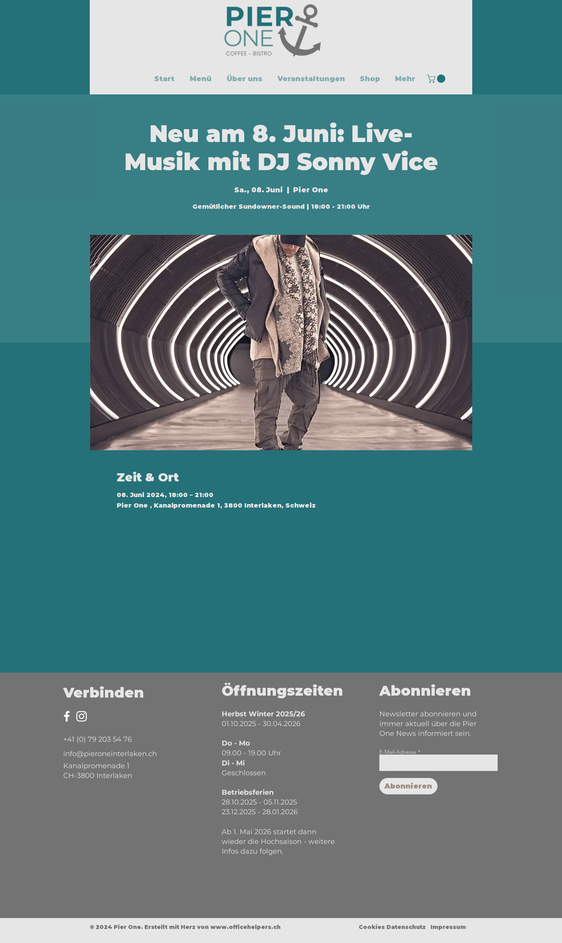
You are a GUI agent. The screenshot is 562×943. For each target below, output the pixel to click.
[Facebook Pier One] (67, 716)
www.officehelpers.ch (245, 927)
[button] (437, 79)
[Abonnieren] (408, 786)
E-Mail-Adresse (397, 752)
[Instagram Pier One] (82, 716)
